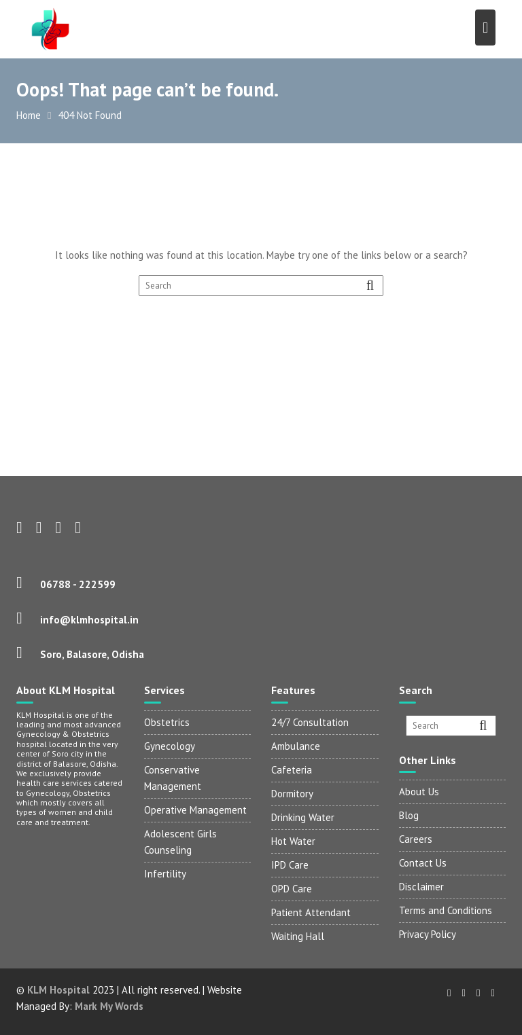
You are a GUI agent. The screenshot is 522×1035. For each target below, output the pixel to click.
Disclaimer (421, 886)
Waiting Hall (297, 936)
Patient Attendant (311, 912)
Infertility (165, 873)
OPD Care (291, 888)
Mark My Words (109, 1006)
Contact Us (423, 862)
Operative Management (195, 809)
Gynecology (169, 746)
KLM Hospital (58, 989)
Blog (409, 815)
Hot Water (293, 841)
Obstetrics (167, 722)
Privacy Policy (427, 934)
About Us (419, 791)
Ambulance (295, 746)
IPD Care (290, 864)
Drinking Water (302, 817)
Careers (415, 839)
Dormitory (292, 793)
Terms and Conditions (445, 910)
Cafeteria (291, 769)
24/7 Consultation (310, 722)
